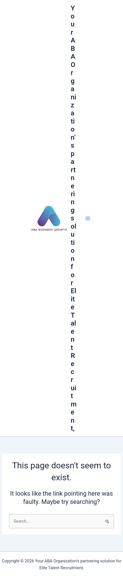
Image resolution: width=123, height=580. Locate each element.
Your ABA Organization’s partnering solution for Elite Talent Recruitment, (74, 218)
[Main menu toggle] (88, 218)
